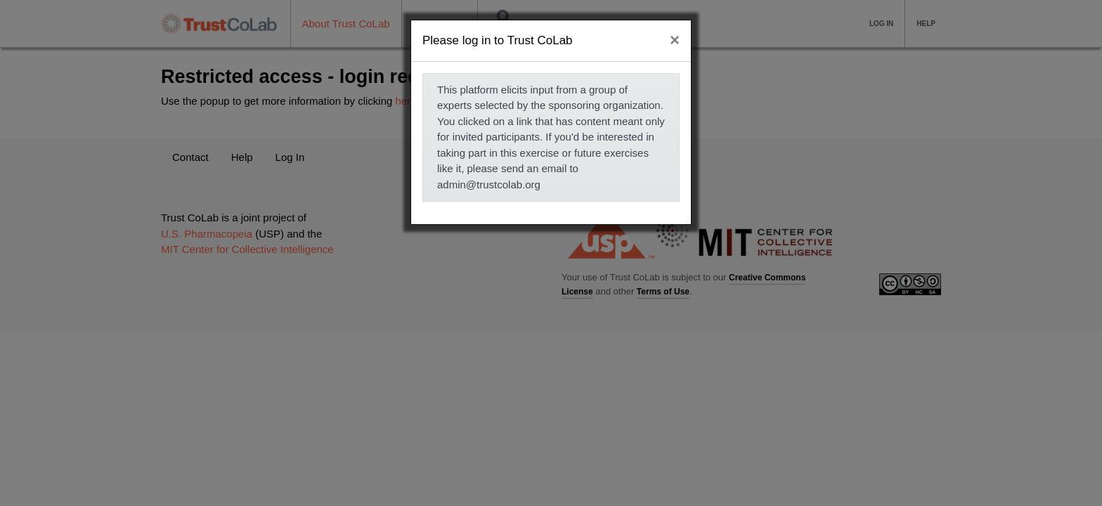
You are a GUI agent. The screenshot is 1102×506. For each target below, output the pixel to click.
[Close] (675, 40)
